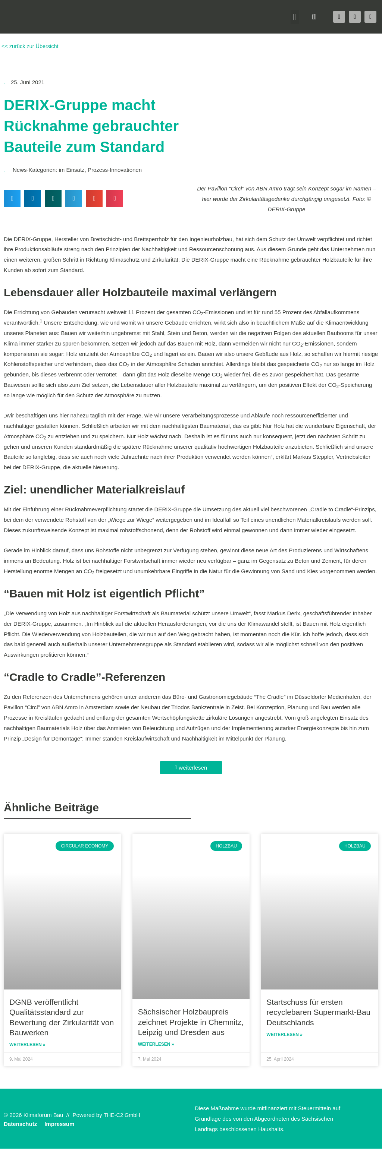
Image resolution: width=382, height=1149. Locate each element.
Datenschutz (20, 1124)
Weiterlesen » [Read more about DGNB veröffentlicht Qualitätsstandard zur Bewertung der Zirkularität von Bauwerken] (27, 1045)
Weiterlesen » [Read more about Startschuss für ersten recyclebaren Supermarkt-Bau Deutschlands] (284, 1035)
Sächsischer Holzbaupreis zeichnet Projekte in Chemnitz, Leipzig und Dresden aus (191, 1021)
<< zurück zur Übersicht (30, 46)
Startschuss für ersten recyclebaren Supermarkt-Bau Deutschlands (318, 1012)
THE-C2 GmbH (123, 1115)
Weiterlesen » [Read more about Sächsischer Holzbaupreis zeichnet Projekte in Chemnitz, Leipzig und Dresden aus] (156, 1044)
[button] (295, 17)
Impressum (59, 1124)
